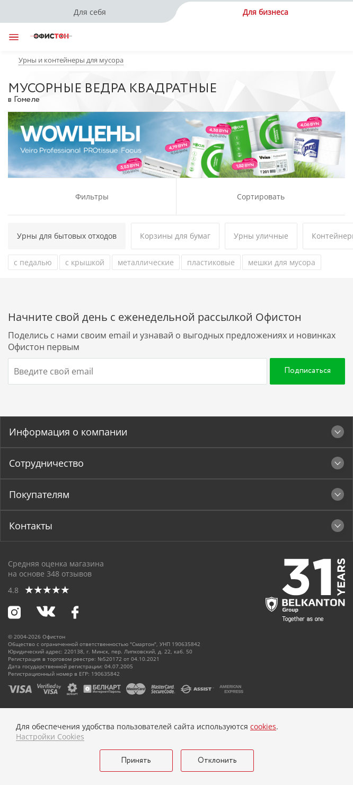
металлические (146, 262)
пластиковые (211, 262)
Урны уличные (261, 236)
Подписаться (307, 370)
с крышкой (84, 262)
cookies (263, 726)
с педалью (33, 262)
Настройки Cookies (50, 736)
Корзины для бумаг (175, 236)
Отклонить (217, 760)
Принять (136, 760)
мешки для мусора (281, 262)
